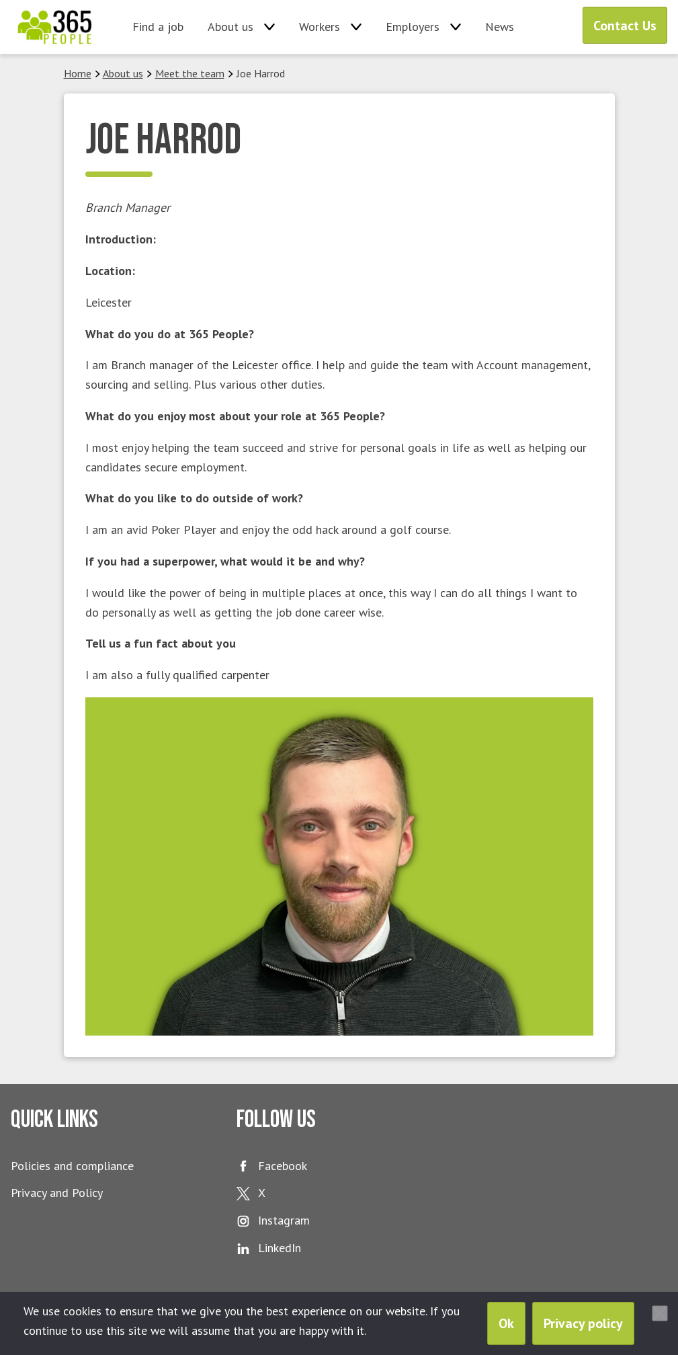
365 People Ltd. (55, 27)
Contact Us (624, 25)
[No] (660, 1313)
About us (230, 26)
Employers (412, 26)
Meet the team (189, 73)
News (499, 26)
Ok (506, 1323)
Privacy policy (583, 1323)
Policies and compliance (72, 1165)
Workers (319, 26)
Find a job (157, 26)
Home (77, 73)
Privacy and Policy (57, 1192)
